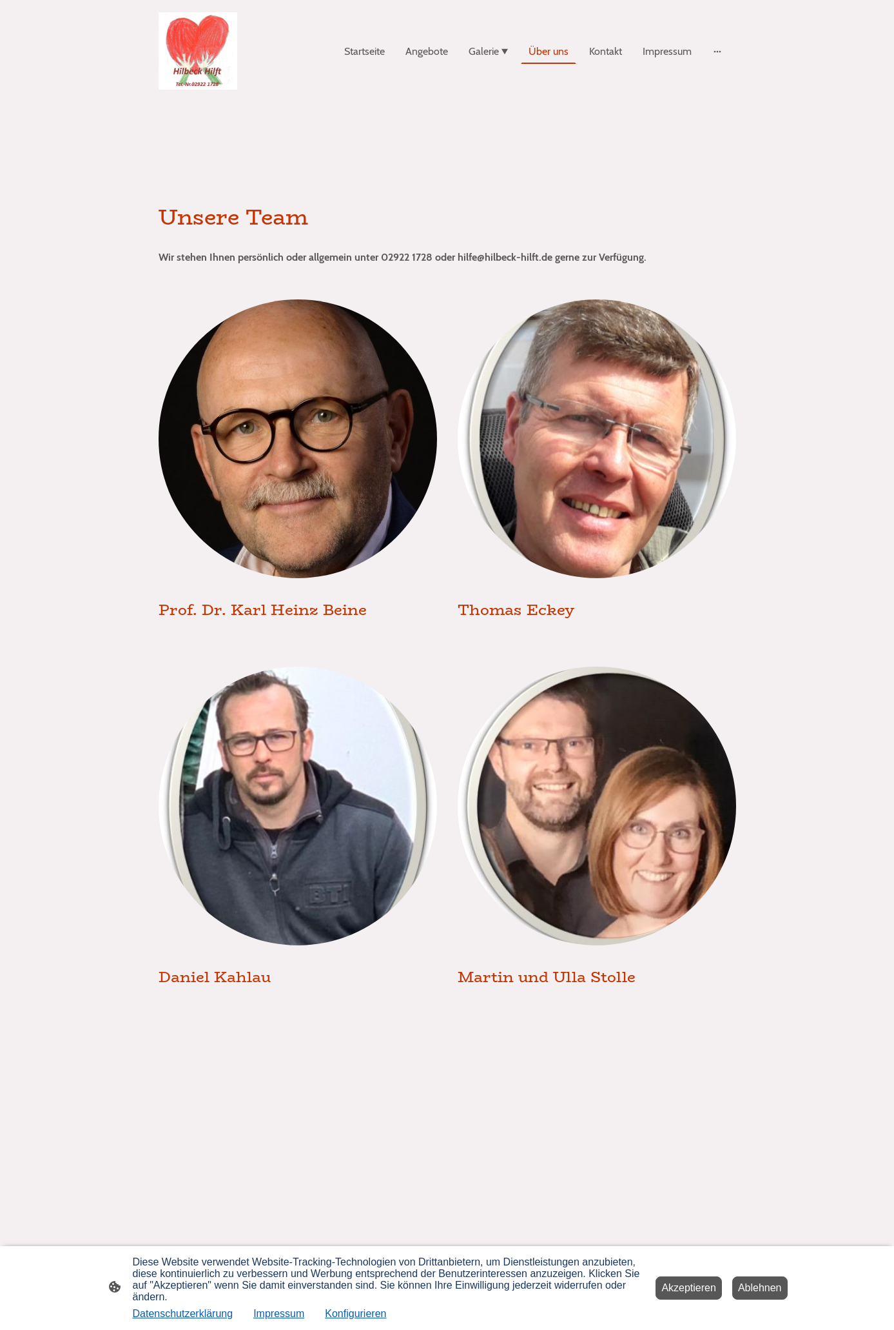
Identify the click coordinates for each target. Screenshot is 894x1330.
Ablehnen (760, 1287)
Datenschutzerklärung (183, 1313)
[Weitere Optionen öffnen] (717, 51)
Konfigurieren (355, 1313)
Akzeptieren (688, 1287)
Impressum (278, 1313)
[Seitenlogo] (198, 51)
